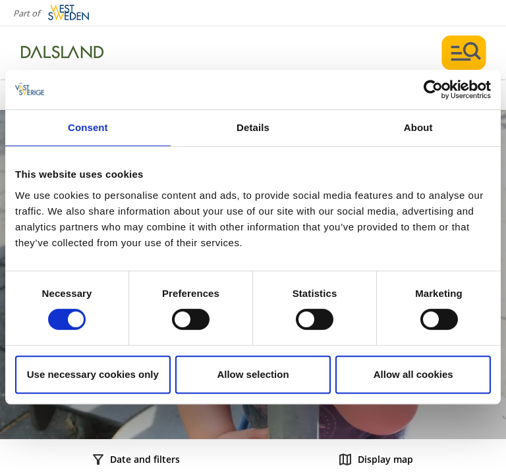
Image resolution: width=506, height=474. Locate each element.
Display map (376, 459)
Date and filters (136, 459)
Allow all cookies (413, 374)
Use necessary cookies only (93, 374)
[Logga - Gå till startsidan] (66, 53)
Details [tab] (253, 127)
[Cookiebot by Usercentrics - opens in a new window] (433, 89)
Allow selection (253, 374)
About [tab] (418, 127)
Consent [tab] (88, 127)
